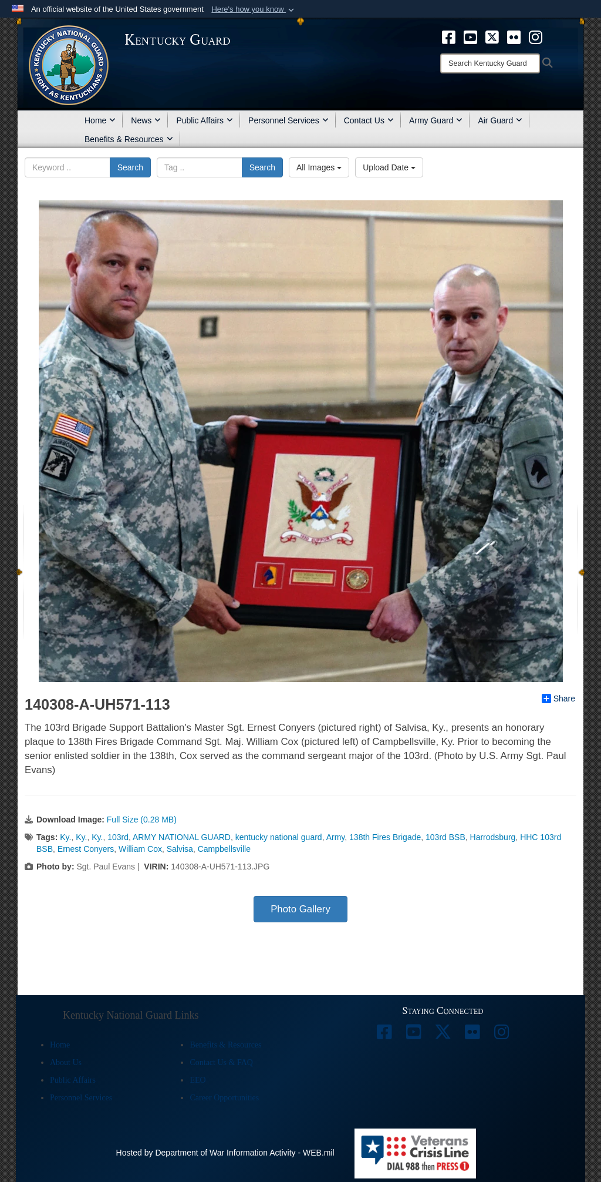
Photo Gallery (300, 909)
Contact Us (369, 120)
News (146, 120)
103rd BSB (445, 837)
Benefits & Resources (129, 139)
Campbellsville (224, 849)
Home (100, 120)
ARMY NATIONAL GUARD (182, 837)
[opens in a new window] (448, 36)
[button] (253, 9)
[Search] (490, 63)
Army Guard (435, 120)
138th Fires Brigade (385, 837)
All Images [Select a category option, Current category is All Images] (319, 167)
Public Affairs (204, 120)
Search (130, 167)
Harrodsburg (493, 837)
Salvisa (180, 849)
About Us (66, 1062)
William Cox (140, 849)
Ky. (65, 837)
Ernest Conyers (86, 849)
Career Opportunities (224, 1097)
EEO (197, 1080)
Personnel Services (288, 120)
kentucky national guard (278, 837)
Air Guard (500, 120)
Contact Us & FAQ (221, 1062)
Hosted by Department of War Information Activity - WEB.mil (225, 1152)
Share (558, 698)
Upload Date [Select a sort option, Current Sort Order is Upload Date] (389, 167)
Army (335, 837)
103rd (118, 837)
